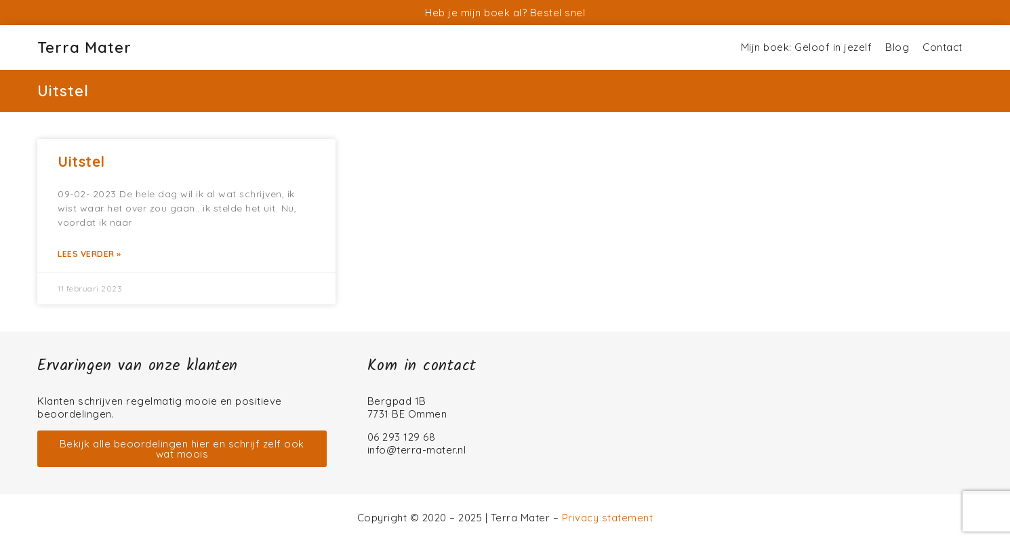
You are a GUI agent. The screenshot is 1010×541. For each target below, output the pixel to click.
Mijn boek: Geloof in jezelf (806, 47)
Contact (943, 47)
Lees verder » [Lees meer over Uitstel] (89, 254)
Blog (897, 47)
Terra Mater (84, 47)
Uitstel (81, 161)
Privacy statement (607, 517)
